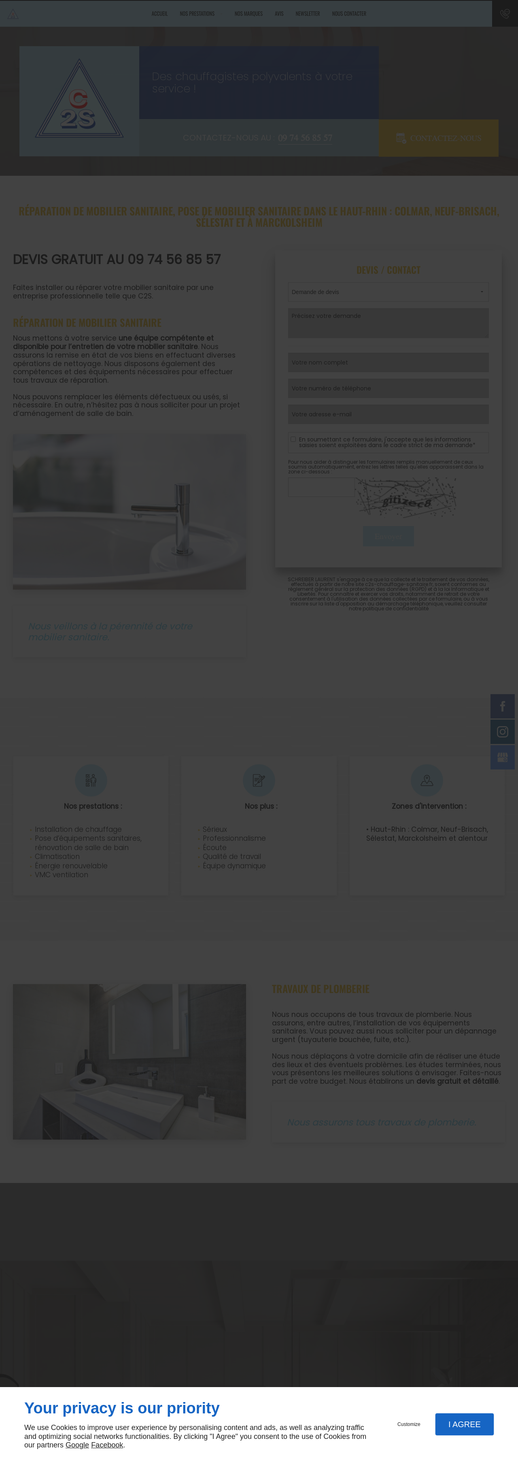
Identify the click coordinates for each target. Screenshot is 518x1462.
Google (77, 1445)
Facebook (107, 1445)
